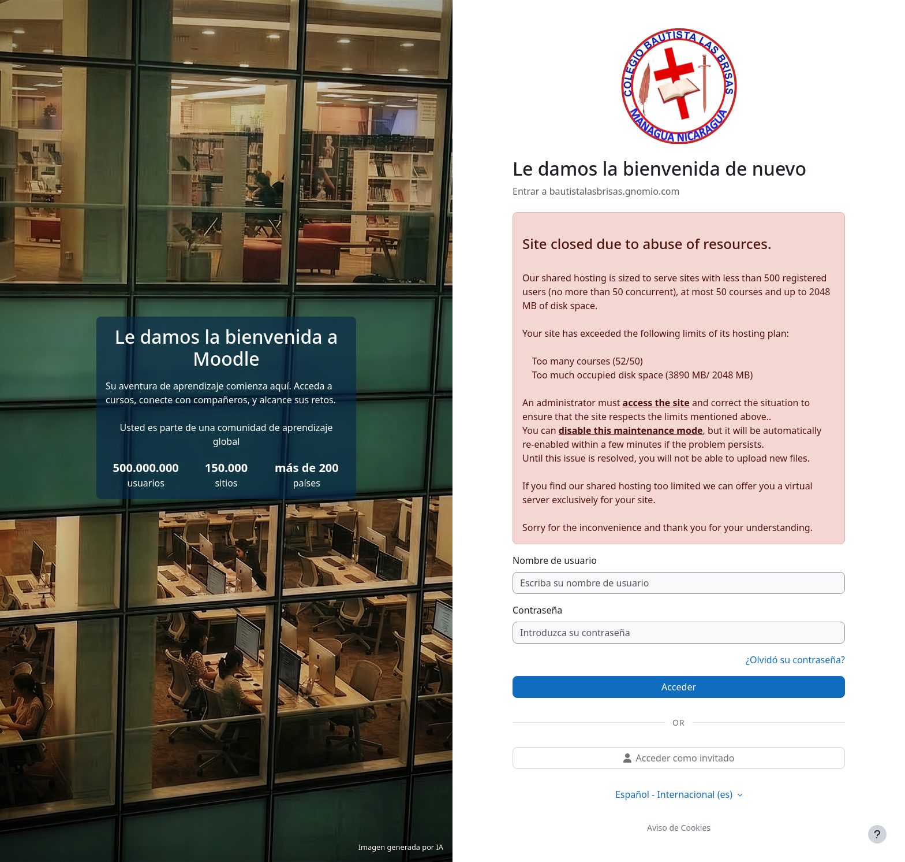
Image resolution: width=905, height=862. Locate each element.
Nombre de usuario (555, 560)
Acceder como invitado (679, 758)
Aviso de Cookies (678, 827)
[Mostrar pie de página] (877, 834)
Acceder (678, 687)
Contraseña (537, 610)
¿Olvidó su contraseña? (795, 659)
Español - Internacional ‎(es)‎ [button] (675, 794)
